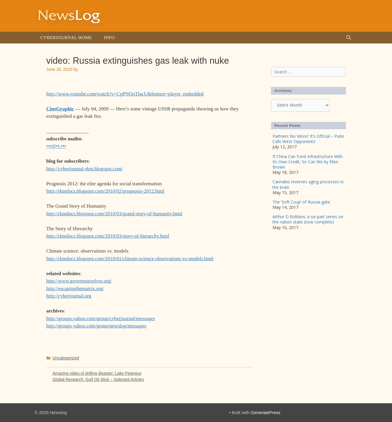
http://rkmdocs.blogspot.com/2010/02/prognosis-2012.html (105, 191)
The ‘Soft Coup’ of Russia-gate (301, 202)
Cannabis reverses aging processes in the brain (308, 184)
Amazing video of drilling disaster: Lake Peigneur (97, 373)
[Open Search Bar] (348, 37)
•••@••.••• (56, 146)
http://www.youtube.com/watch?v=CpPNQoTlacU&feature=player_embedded (124, 94)
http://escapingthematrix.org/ (75, 288)
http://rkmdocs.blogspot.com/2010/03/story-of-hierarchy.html (107, 236)
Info (109, 37)
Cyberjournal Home (66, 37)
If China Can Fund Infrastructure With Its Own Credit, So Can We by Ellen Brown (307, 162)
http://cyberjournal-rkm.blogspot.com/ (84, 169)
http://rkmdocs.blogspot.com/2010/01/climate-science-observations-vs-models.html (129, 258)
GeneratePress (265, 412)
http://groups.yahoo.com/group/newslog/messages (96, 326)
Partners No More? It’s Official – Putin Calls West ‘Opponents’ (308, 138)
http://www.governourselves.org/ (79, 281)
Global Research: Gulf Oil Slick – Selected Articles (98, 379)
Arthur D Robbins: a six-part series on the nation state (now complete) (307, 219)
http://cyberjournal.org (68, 296)
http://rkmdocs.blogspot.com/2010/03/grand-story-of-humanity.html (114, 213)
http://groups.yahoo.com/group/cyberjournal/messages (100, 318)
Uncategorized (66, 358)
